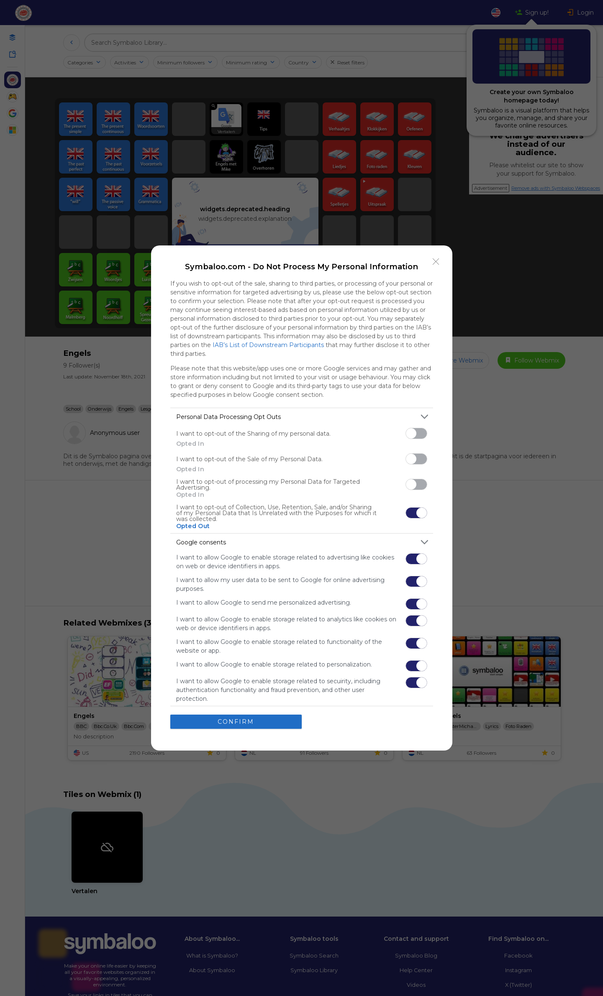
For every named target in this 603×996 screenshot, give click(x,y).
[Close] (436, 262)
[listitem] (301, 416)
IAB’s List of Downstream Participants (268, 345)
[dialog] (301, 498)
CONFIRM (236, 721)
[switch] (416, 433)
